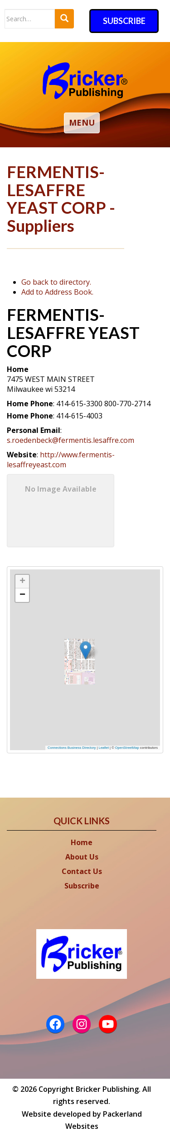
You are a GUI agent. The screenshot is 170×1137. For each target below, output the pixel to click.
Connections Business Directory (72, 748)
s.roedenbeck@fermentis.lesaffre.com (70, 440)
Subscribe (124, 21)
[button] (92, 648)
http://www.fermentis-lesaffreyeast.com (61, 460)
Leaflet (104, 748)
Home (81, 842)
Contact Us (82, 871)
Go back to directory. (56, 282)
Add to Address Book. (57, 292)
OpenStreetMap (127, 748)
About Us (81, 857)
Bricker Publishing (107, 1089)
